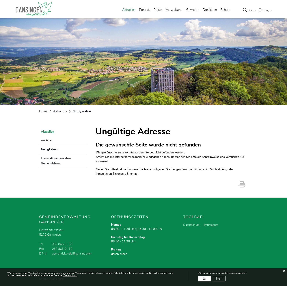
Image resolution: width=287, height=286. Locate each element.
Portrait (144, 10)
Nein (219, 278)
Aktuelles (128, 10)
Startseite (145, 169)
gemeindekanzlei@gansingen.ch (72, 253)
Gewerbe (192, 10)
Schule (225, 10)
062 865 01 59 (62, 248)
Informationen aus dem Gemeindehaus (56, 161)
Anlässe (46, 140)
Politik (158, 10)
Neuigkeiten (58, 149)
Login (268, 10)
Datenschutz (191, 224)
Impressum (211, 224)
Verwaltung (174, 10)
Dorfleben (210, 10)
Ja (204, 278)
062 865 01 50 (62, 244)
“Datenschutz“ (70, 275)
